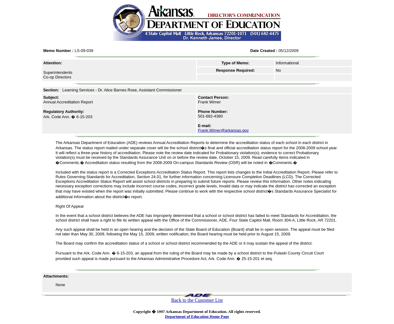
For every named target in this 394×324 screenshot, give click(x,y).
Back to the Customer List (197, 300)
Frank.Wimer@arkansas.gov (223, 130)
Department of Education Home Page (197, 316)
